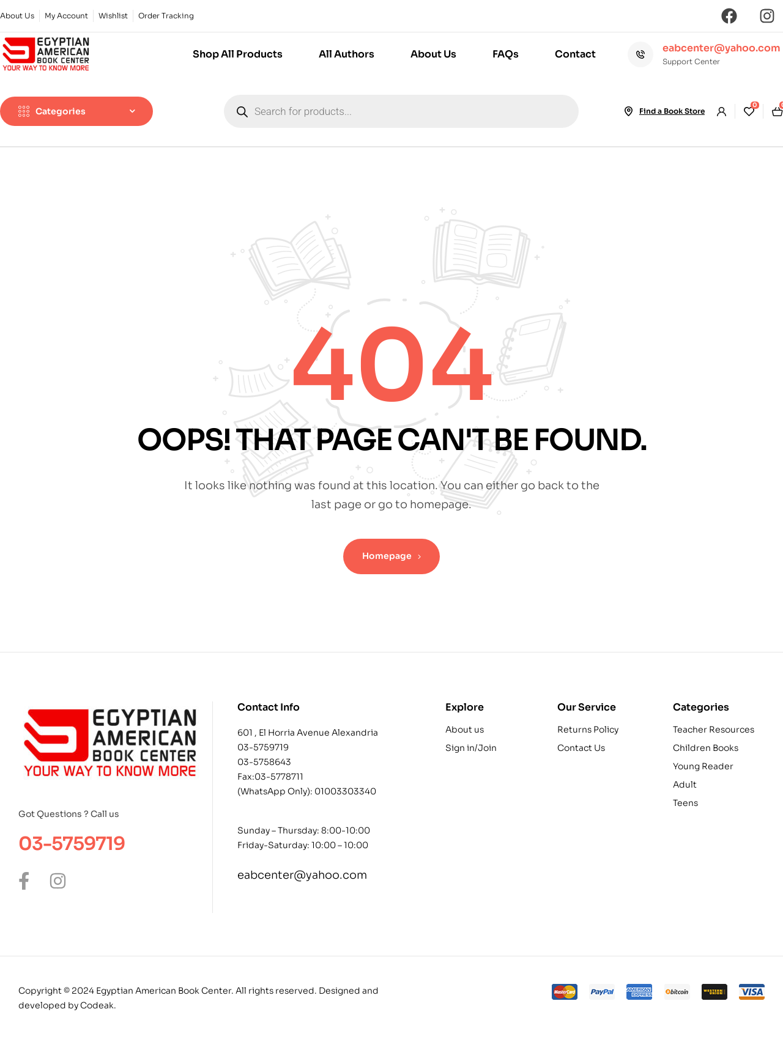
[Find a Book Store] (628, 111)
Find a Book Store (672, 111)
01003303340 (345, 791)
